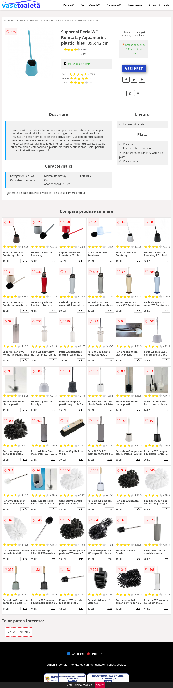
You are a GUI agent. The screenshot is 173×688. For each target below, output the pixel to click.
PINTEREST (95, 654)
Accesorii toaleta (159, 5)
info (25, 260)
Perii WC (34, 20)
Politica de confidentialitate (88, 664)
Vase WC (68, 5)
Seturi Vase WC (90, 5)
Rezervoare (135, 5)
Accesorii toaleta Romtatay (58, 20)
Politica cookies (116, 664)
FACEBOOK (76, 654)
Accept (100, 685)
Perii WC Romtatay (88, 20)
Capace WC (114, 5)
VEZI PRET (134, 68)
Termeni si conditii (56, 664)
